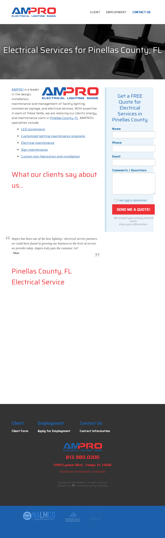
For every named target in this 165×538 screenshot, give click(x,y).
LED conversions (33, 129)
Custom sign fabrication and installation (50, 156)
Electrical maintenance (37, 142)
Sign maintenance (34, 149)
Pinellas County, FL (64, 117)
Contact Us (141, 12)
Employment (116, 12)
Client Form (20, 431)
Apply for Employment (54, 431)
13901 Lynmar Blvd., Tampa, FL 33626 (82, 464)
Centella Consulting (84, 485)
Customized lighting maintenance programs (53, 136)
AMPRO (17, 89)
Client (95, 12)
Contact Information (95, 431)
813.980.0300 (82, 457)
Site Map (103, 485)
